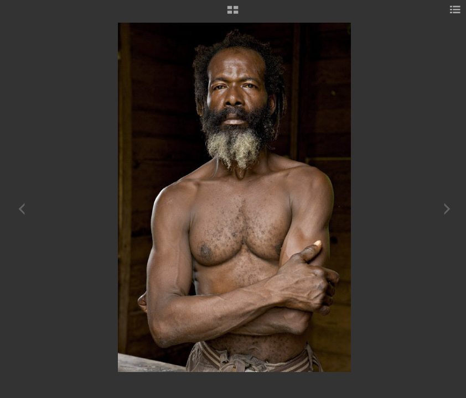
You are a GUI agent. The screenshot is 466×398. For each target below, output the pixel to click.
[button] (232, 14)
